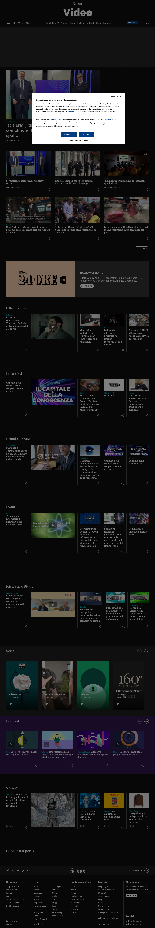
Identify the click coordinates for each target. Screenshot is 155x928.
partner (111, 119)
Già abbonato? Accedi (78, 141)
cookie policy (73, 111)
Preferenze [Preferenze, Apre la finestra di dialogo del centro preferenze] (69, 135)
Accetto (86, 135)
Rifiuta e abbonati (115, 96)
